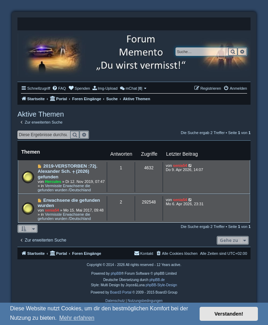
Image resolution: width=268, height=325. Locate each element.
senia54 (180, 165)
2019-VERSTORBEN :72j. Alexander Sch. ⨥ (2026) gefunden (67, 171)
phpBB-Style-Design (161, 285)
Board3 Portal (120, 292)
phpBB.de (157, 280)
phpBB (116, 273)
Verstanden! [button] (229, 314)
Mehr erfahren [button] (77, 318)
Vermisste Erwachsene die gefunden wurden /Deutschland (64, 188)
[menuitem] (59, 88)
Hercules (53, 181)
